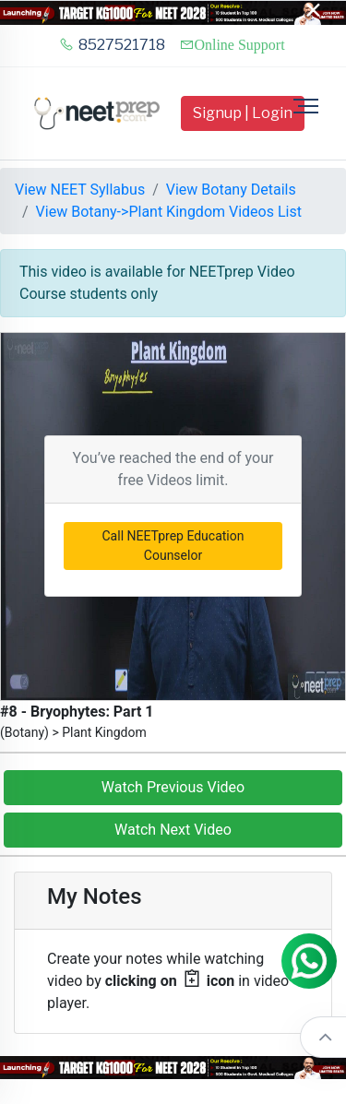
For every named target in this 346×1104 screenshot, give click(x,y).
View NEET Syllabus (80, 189)
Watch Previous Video (173, 787)
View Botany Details (231, 189)
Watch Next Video (173, 829)
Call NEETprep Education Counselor (173, 545)
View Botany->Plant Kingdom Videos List (169, 211)
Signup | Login (242, 113)
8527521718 (112, 44)
